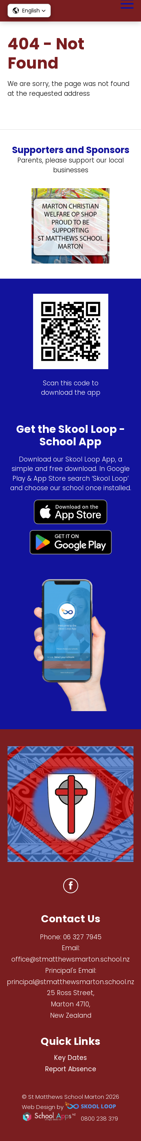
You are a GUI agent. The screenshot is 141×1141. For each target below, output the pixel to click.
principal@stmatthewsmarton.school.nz (70, 981)
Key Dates (70, 1057)
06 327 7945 (82, 937)
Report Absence (70, 1069)
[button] (29, 10)
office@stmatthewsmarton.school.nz (70, 959)
